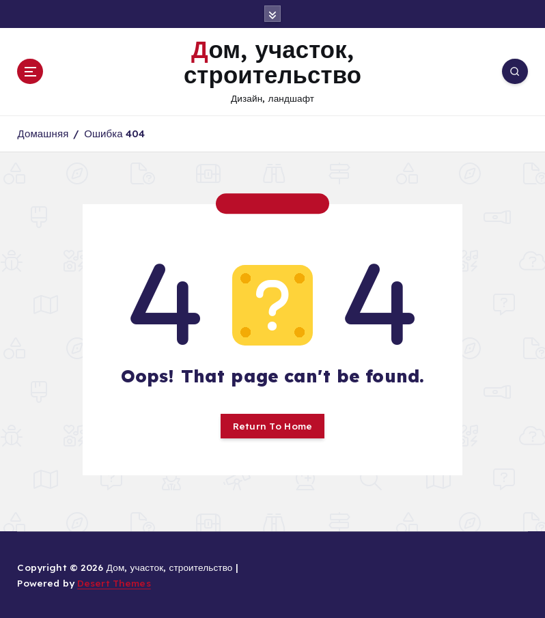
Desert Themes (114, 583)
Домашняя (42, 133)
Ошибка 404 (114, 133)
